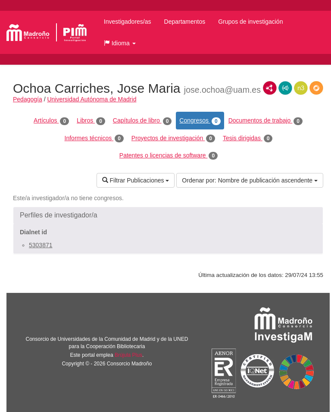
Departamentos (185, 21)
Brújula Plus (128, 355)
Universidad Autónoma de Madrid (91, 99)
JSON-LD (285, 88)
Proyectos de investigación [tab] (173, 138)
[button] (119, 43)
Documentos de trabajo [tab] (265, 121)
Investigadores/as (127, 21)
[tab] (168, 215)
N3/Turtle (301, 88)
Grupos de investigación (250, 21)
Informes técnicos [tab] (94, 138)
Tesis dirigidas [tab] (248, 138)
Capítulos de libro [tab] (142, 121)
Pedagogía (27, 99)
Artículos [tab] (51, 121)
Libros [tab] (91, 121)
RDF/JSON (316, 88)
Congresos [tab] (199, 121)
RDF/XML (270, 88)
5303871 (41, 245)
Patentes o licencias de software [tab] (168, 156)
